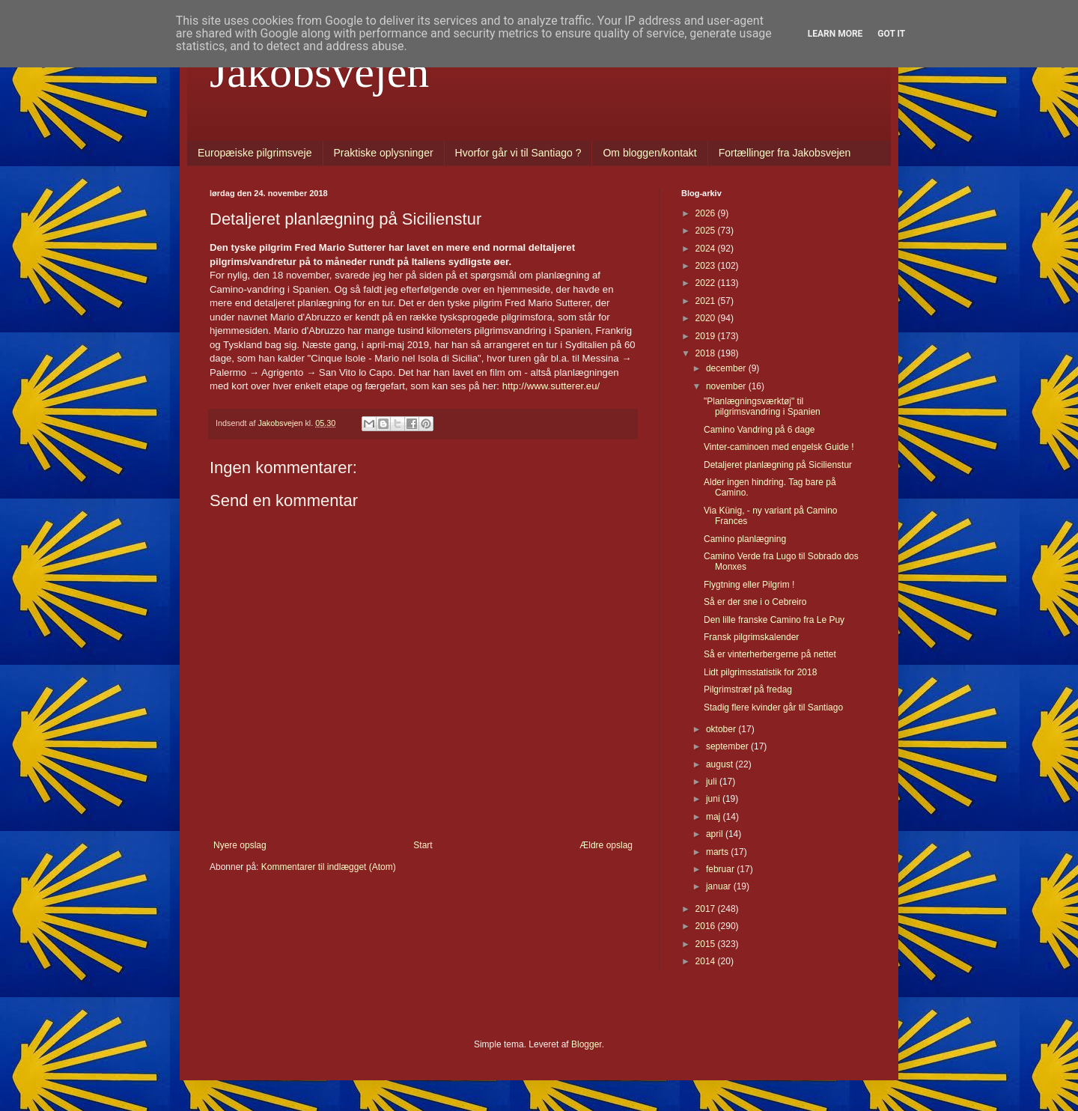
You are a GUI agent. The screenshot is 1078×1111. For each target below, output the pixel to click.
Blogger (586, 1044)
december (727, 368)
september (728, 746)
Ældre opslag (606, 845)
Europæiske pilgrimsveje (255, 153)
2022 (706, 283)
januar (720, 886)
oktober (722, 729)
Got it (891, 33)
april (715, 834)
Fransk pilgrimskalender (751, 637)
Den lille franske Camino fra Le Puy (774, 620)
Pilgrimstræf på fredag (748, 689)
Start (422, 845)
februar (721, 869)
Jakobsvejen (319, 72)
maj (714, 817)
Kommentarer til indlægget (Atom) (328, 867)
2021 (706, 301)
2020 (706, 318)
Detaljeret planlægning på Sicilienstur (778, 465)
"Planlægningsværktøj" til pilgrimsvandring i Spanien (762, 406)
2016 (706, 926)
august (720, 764)
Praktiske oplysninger (383, 153)
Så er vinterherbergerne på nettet (770, 654)
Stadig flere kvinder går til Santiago (773, 707)
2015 (706, 944)
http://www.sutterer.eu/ (551, 386)
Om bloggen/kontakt (649, 153)
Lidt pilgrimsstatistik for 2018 (760, 672)
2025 (706, 230)
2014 (706, 961)
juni (714, 799)
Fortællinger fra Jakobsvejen (785, 153)
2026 (706, 213)
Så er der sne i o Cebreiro (755, 602)
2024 (706, 248)
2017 (706, 909)
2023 (706, 266)
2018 (706, 353)
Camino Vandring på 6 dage (759, 429)
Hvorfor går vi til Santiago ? (518, 153)
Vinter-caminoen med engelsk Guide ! (779, 447)
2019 (706, 336)
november (727, 386)
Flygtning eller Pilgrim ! (749, 584)
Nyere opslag (240, 845)
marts (718, 852)
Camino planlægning (745, 539)
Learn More (835, 33)
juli (712, 781)
